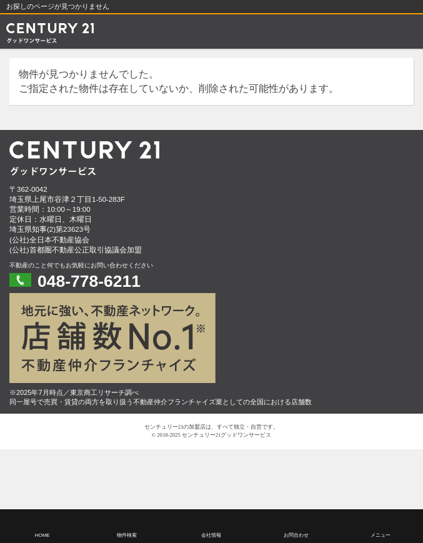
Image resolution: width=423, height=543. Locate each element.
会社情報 (211, 535)
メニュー (381, 535)
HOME (42, 535)
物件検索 (127, 535)
